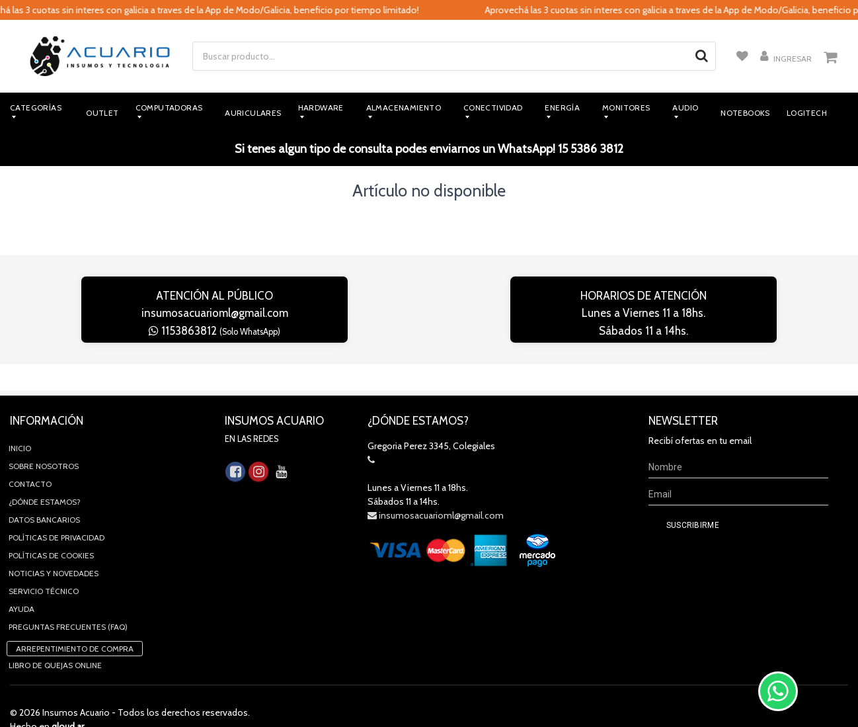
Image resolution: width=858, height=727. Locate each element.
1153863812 (214, 330)
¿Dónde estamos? (45, 475)
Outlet (102, 113)
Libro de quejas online (55, 639)
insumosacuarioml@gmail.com (214, 313)
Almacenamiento (404, 107)
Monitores (626, 107)
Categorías (35, 107)
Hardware (321, 107)
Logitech (807, 113)
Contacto (30, 457)
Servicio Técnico (44, 565)
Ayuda (21, 582)
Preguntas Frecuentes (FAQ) (68, 600)
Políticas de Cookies (51, 529)
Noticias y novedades (53, 547)
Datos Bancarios (44, 493)
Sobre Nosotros (44, 440)
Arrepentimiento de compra (75, 622)
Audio (685, 107)
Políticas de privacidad (56, 511)
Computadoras (169, 107)
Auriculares (253, 113)
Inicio (20, 422)
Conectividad (493, 107)
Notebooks (745, 113)
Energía (562, 107)
